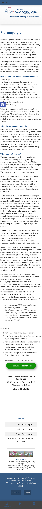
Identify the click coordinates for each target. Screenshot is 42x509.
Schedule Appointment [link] (21, 365)
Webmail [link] (15, 492)
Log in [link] (27, 492)
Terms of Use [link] (24, 483)
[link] (3, 104)
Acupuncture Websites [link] (16, 478)
